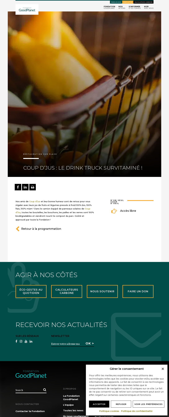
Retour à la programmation (38, 228)
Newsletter (127, 2)
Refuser (121, 404)
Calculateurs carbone (143, 2)
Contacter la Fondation (30, 411)
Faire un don (116, 2)
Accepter (99, 404)
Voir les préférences (148, 404)
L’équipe (68, 404)
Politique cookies (109, 411)
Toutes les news (73, 410)
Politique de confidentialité (137, 411)
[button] (162, 368)
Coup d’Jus (34, 201)
